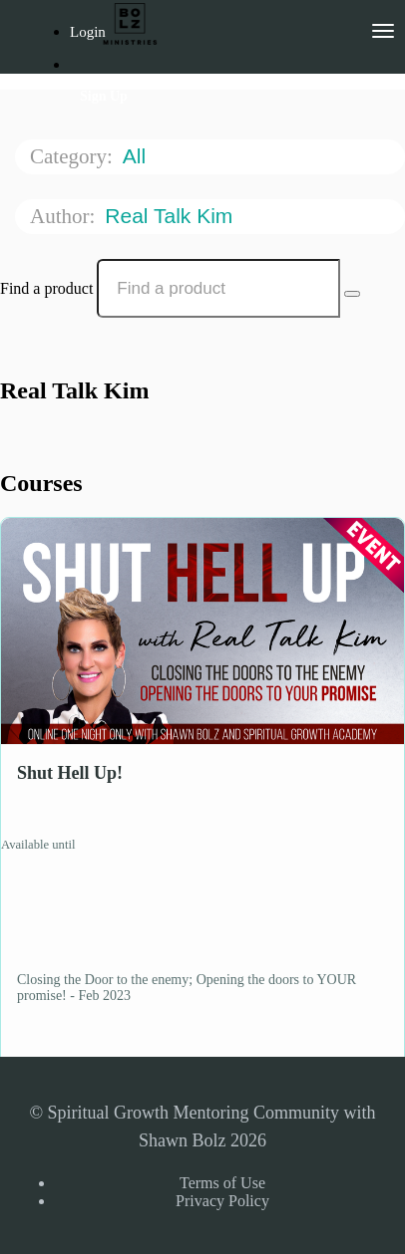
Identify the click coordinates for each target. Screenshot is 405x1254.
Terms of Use (222, 1182)
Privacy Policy (222, 1200)
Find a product (46, 288)
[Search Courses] (352, 294)
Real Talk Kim (171, 215)
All (137, 155)
